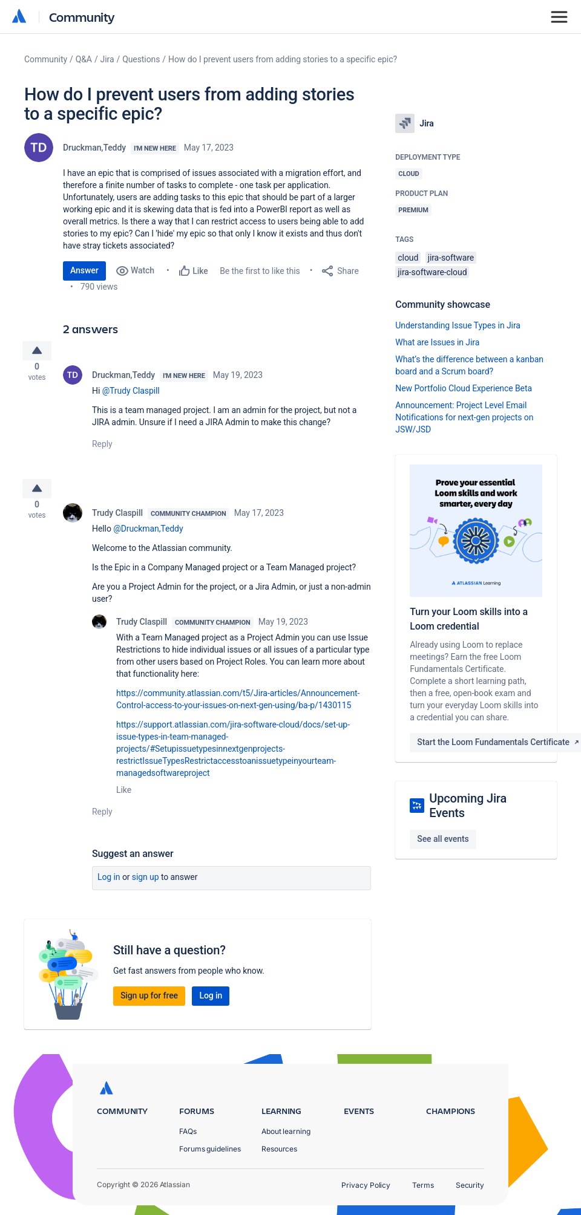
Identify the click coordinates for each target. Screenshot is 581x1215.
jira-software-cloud (432, 272)
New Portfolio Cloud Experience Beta (463, 388)
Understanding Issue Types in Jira (457, 325)
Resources (279, 1148)
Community (82, 16)
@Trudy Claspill (131, 395)
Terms (423, 1185)
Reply (102, 449)
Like (123, 799)
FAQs (188, 1131)
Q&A (84, 59)
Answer (84, 270)
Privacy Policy (365, 1185)
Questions (141, 59)
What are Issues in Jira (437, 342)
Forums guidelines (210, 1148)
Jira (107, 59)
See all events (442, 839)
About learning (285, 1131)
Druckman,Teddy (94, 147)
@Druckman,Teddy (148, 538)
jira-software (451, 257)
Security (470, 1185)
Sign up (145, 886)
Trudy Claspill (117, 522)
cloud (408, 257)
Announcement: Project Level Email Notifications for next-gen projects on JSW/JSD (464, 417)
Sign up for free (149, 1005)
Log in (108, 886)
